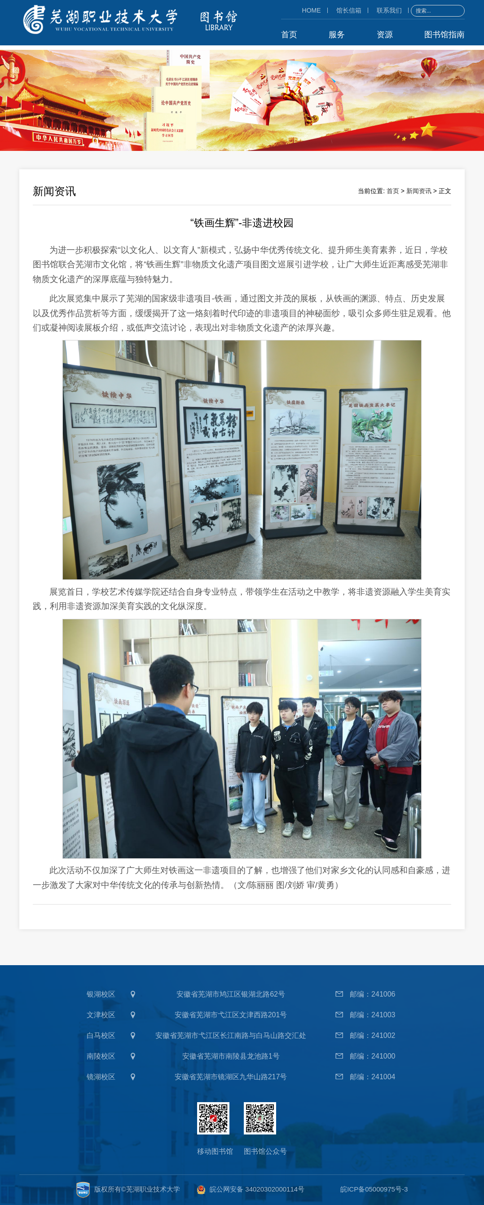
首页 (289, 34)
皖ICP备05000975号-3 (374, 1189)
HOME (311, 9)
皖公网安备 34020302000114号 (257, 1189)
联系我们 (389, 9)
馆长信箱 (348, 9)
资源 (385, 34)
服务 (337, 34)
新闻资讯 (418, 190)
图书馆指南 (444, 34)
